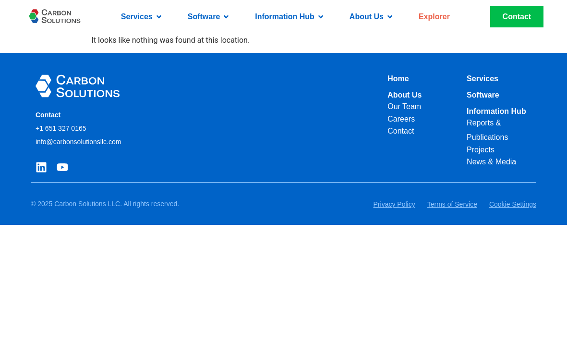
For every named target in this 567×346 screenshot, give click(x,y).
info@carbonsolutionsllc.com (78, 142)
